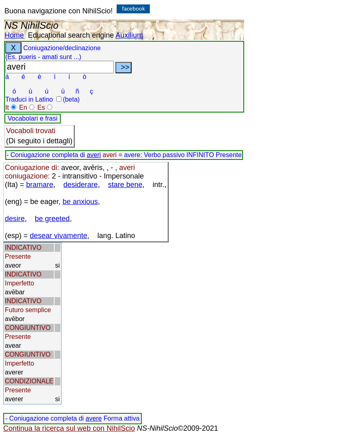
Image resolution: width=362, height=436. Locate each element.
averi (94, 154)
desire (15, 219)
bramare (39, 185)
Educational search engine (71, 35)
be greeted (52, 219)
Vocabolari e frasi (32, 118)
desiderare (81, 185)
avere (93, 418)
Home (14, 35)
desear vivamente (58, 236)
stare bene (125, 185)
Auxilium (129, 35)
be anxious (80, 202)
